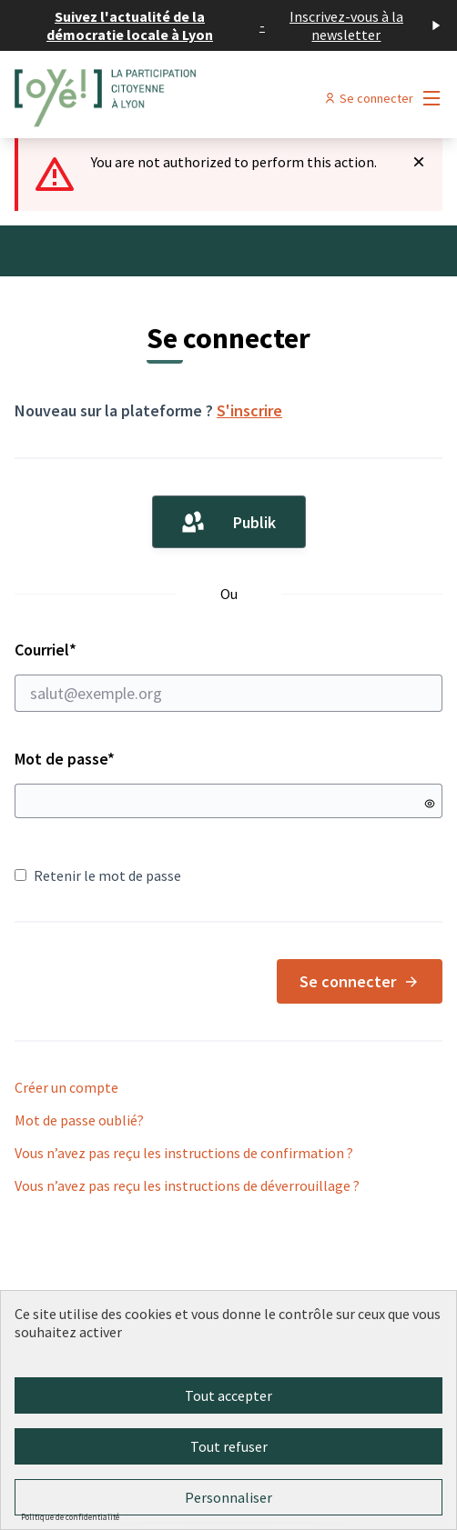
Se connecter (360, 981)
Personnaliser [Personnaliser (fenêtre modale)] (228, 1497)
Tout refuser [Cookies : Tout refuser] (229, 1446)
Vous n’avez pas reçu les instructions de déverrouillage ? (187, 1185)
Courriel (228, 675)
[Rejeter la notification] (419, 162)
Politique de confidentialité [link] (70, 1517)
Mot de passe (65, 758)
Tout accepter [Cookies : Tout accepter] (228, 1395)
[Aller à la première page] (173, 98)
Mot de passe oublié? (79, 1120)
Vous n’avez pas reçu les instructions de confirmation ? (184, 1153)
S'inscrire (249, 410)
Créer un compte (66, 1087)
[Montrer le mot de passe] (429, 803)
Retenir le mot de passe (98, 875)
